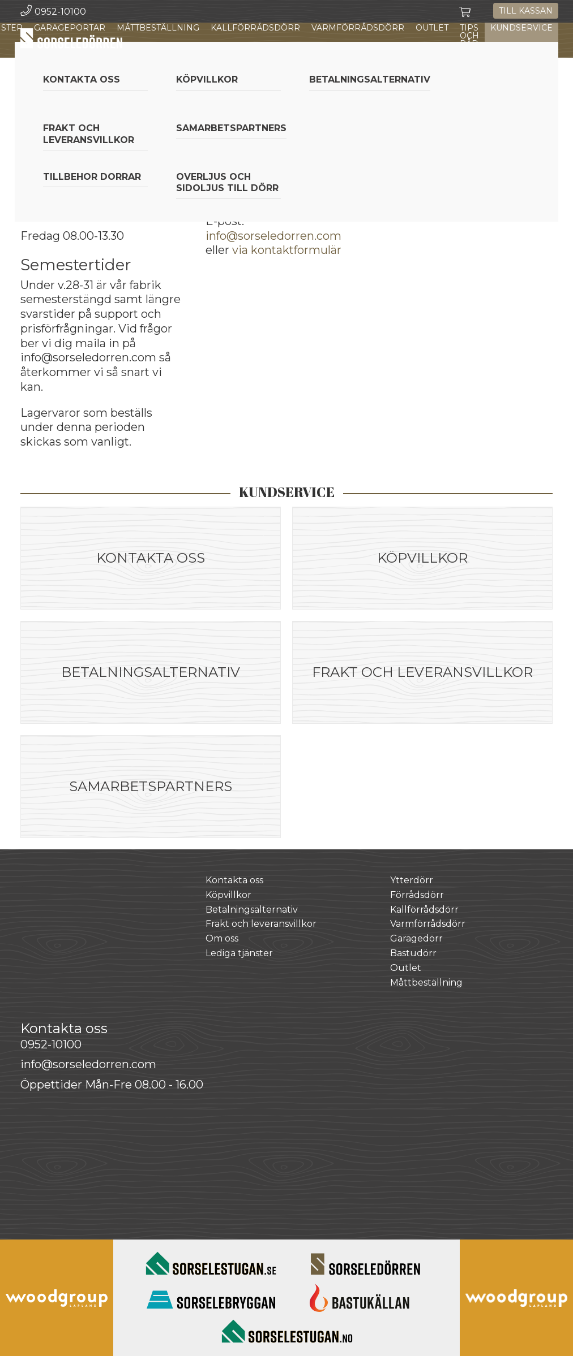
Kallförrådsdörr (255, 28)
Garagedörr (416, 938)
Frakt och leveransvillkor (261, 923)
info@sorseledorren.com (273, 236)
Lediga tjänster (239, 953)
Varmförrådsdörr (357, 28)
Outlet (432, 28)
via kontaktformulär (286, 250)
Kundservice (521, 28)
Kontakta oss (234, 880)
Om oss (222, 938)
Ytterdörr (411, 880)
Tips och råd (469, 36)
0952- (51, 1044)
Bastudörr (413, 953)
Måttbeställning (158, 28)
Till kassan (526, 11)
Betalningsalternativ (252, 909)
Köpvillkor (228, 894)
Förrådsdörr (417, 894)
